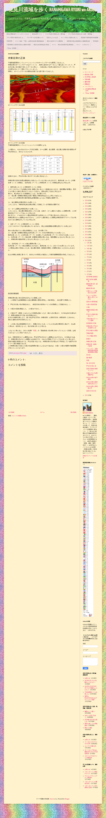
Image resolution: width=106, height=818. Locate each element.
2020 (86, 217)
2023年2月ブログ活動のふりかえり (91, 681)
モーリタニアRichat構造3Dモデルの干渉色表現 (91, 751)
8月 (88, 254)
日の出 (88, 355)
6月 (88, 260)
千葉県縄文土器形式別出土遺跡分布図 (19, 44)
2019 (86, 220)
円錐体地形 (89, 333)
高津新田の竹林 (91, 323)
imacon (52, 799)
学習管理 (9, 41)
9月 (88, 251)
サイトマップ (89, 72)
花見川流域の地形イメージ (92, 369)
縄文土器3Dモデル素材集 (55, 41)
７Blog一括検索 (11, 48)
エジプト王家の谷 (90, 746)
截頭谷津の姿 (90, 288)
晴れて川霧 (88, 728)
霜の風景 (89, 357)
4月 (88, 265)
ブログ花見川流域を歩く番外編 (55, 34)
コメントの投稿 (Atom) (19, 415)
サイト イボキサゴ (82, 44)
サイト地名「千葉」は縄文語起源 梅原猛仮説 (29, 41)
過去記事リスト (37, 34)
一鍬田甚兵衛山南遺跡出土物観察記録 (78, 41)
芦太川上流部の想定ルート (92, 315)
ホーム (42, 412)
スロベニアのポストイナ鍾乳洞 (91, 756)
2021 (86, 214)
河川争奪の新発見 (92, 276)
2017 (86, 226)
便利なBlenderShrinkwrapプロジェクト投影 (91, 697)
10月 (88, 248)
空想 (34, 330)
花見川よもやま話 (52, 37)
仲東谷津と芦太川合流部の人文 (92, 327)
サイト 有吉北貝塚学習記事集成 (62, 44)
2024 (86, 206)
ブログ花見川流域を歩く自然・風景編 (80, 34)
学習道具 (96, 41)
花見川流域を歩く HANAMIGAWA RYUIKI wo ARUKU (52, 10)
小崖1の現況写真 (91, 304)
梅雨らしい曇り (89, 711)
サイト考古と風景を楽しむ (69, 37)
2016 (86, 229)
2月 (88, 271)
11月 (88, 245)
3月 (88, 268)
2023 (86, 209)
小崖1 (88, 307)
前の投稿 (73, 412)
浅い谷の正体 (90, 363)
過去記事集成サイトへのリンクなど (17, 34)
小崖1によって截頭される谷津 (91, 292)
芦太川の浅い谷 (91, 366)
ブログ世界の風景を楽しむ (15, 37)
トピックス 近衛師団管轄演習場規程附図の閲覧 (92, 350)
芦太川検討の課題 (92, 330)
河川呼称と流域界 (90, 77)
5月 (88, 263)
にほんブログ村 (88, 181)
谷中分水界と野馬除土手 (92, 387)
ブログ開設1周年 (91, 336)
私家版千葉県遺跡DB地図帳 (89, 37)
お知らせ (87, 678)
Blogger (67, 799)
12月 (88, 243)
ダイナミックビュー (89, 113)
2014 (86, 234)
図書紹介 (87, 84)
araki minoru (89, 413)
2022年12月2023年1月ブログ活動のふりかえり (91, 688)
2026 (86, 200)
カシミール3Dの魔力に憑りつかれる (92, 297)
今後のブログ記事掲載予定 (92, 374)
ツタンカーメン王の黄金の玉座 (91, 786)
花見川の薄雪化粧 (92, 301)
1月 (88, 274)
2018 (86, 223)
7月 (88, 257)
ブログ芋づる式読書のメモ (35, 37)
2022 (86, 212)
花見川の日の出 (91, 391)
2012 (86, 240)
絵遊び (88, 339)
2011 (86, 395)
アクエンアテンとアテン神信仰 (91, 776)
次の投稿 (11, 412)
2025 (86, 203)
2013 (86, 237)
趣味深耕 (87, 82)
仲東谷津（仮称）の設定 (92, 345)
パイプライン (89, 86)
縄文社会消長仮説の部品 (41, 44)
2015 (86, 232)
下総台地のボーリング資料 (92, 319)
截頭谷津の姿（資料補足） (92, 284)
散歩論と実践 (89, 74)
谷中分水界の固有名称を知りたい (92, 382)
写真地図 (87, 79)
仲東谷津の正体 (91, 341)
